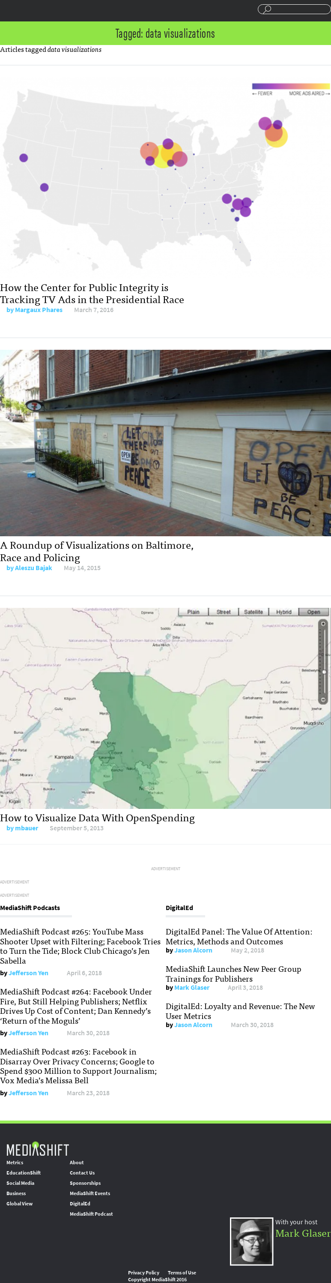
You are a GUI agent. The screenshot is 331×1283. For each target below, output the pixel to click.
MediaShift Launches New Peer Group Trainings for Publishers (233, 973)
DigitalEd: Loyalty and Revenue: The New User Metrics (240, 1010)
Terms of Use (182, 1272)
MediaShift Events (90, 1193)
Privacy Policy (143, 1272)
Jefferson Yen (28, 972)
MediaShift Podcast (91, 1214)
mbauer (26, 827)
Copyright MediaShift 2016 (157, 1279)
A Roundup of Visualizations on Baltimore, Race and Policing (97, 550)
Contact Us (82, 1172)
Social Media (20, 1183)
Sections (9, 9)
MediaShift (37, 1148)
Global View (19, 1203)
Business (16, 1193)
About (77, 1162)
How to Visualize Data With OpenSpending (97, 816)
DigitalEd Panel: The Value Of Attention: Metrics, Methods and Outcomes (239, 936)
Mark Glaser (191, 987)
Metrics (14, 1162)
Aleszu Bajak (33, 567)
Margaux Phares (39, 309)
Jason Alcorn (193, 950)
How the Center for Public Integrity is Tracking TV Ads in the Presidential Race (92, 292)
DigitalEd (80, 1203)
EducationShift (23, 1172)
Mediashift (66, 10)
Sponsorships (85, 1183)
